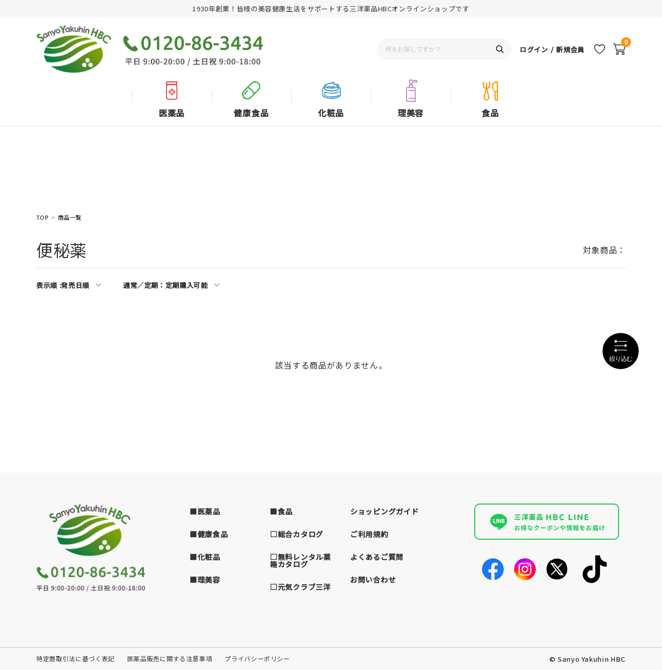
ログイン (534, 49)
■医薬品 (205, 511)
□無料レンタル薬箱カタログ (300, 560)
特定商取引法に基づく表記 (75, 658)
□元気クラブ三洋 (300, 587)
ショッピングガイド (384, 511)
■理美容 (205, 579)
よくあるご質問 (376, 557)
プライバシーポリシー (257, 658)
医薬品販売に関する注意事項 (169, 658)
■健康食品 (209, 534)
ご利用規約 (369, 534)
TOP (42, 217)
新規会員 (570, 49)
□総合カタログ (296, 534)
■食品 (281, 511)
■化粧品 (205, 557)
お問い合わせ (373, 579)
